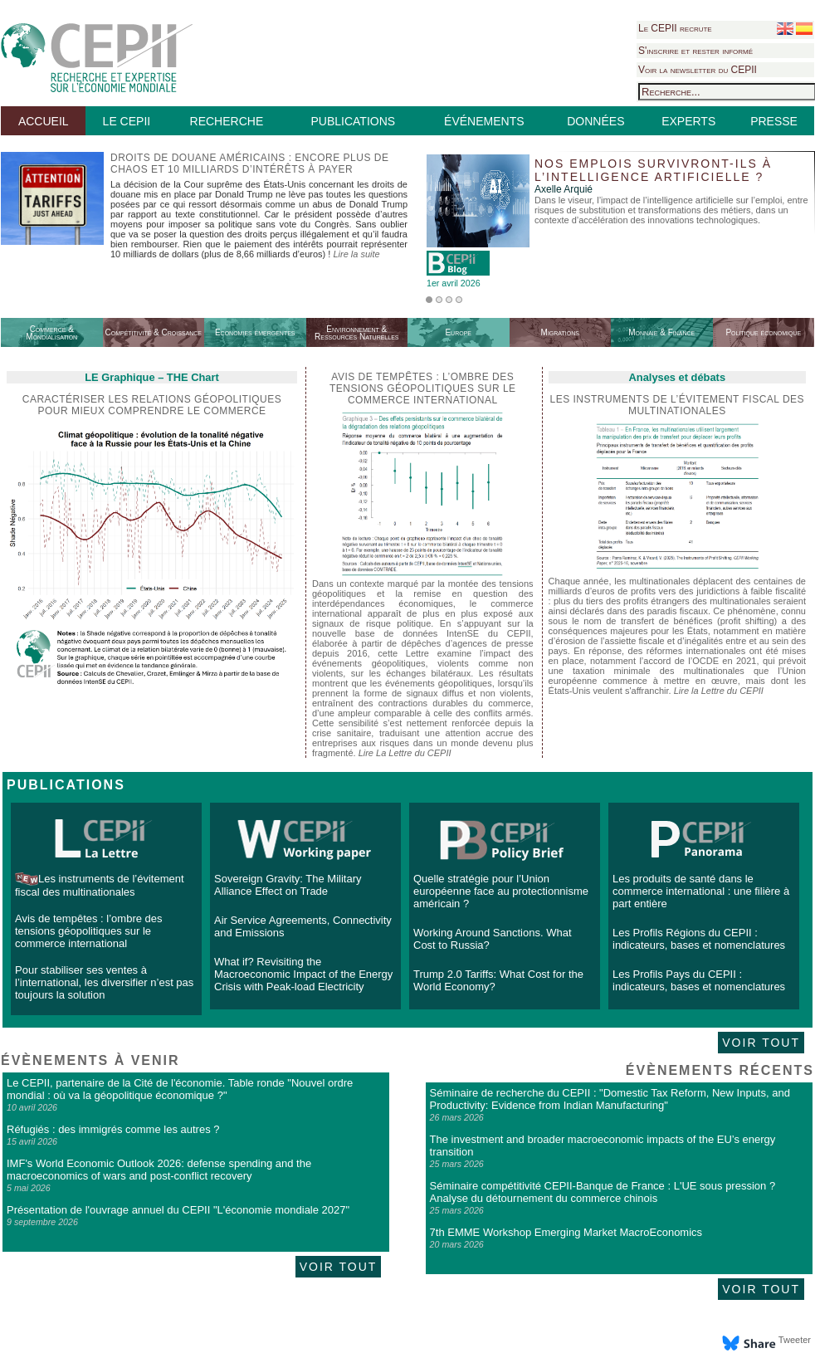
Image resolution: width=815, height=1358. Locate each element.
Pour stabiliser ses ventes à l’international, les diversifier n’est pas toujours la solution (104, 982)
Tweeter (794, 1340)
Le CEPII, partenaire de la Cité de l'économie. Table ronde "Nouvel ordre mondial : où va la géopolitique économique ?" (180, 1089)
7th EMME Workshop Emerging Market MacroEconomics (566, 1232)
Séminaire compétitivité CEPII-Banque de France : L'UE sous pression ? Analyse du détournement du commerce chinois (603, 1192)
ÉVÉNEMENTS (484, 121)
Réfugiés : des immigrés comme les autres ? (113, 1129)
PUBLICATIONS (352, 121)
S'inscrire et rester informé (695, 50)
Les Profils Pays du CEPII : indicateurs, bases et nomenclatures (698, 980)
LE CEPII (127, 121)
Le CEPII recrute (675, 28)
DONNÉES (595, 121)
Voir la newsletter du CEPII (697, 70)
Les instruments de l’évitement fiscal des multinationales (677, 405)
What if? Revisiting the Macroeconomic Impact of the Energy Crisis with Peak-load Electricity (303, 974)
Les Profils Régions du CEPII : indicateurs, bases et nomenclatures (698, 938)
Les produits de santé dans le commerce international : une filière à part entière (700, 891)
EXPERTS (688, 121)
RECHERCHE (227, 121)
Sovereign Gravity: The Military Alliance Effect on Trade (288, 884)
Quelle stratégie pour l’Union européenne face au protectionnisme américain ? (500, 891)
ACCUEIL (43, 121)
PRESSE (774, 121)
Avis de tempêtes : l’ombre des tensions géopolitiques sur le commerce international (89, 931)
